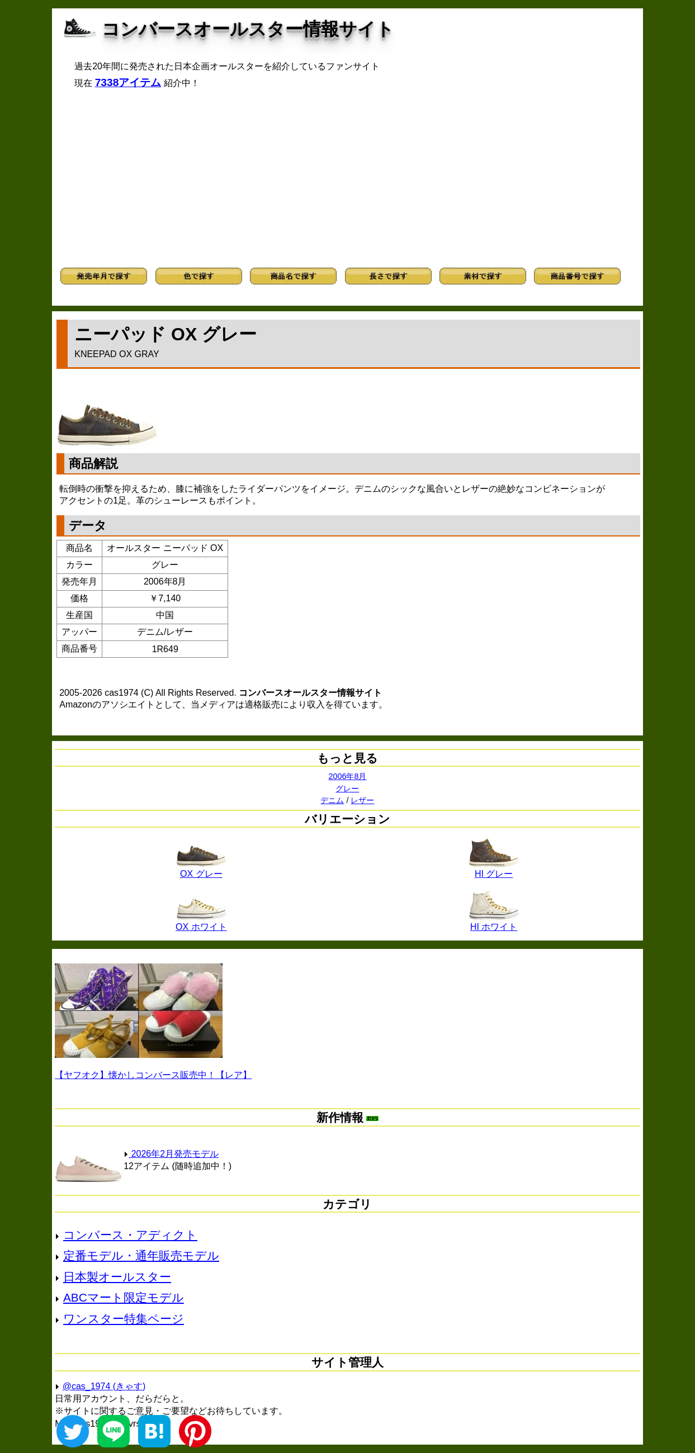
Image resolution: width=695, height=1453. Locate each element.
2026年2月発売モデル (171, 1153)
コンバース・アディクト (130, 1234)
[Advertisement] (347, 178)
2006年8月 (347, 776)
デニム (332, 800)
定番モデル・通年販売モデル (141, 1255)
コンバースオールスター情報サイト (248, 29)
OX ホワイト (201, 923)
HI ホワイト (494, 923)
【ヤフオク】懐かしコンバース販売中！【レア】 (153, 1075)
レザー (362, 800)
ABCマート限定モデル (123, 1297)
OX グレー (201, 870)
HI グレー (494, 870)
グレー (347, 788)
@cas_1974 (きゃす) (104, 1386)
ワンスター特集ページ (123, 1318)
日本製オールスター (117, 1276)
